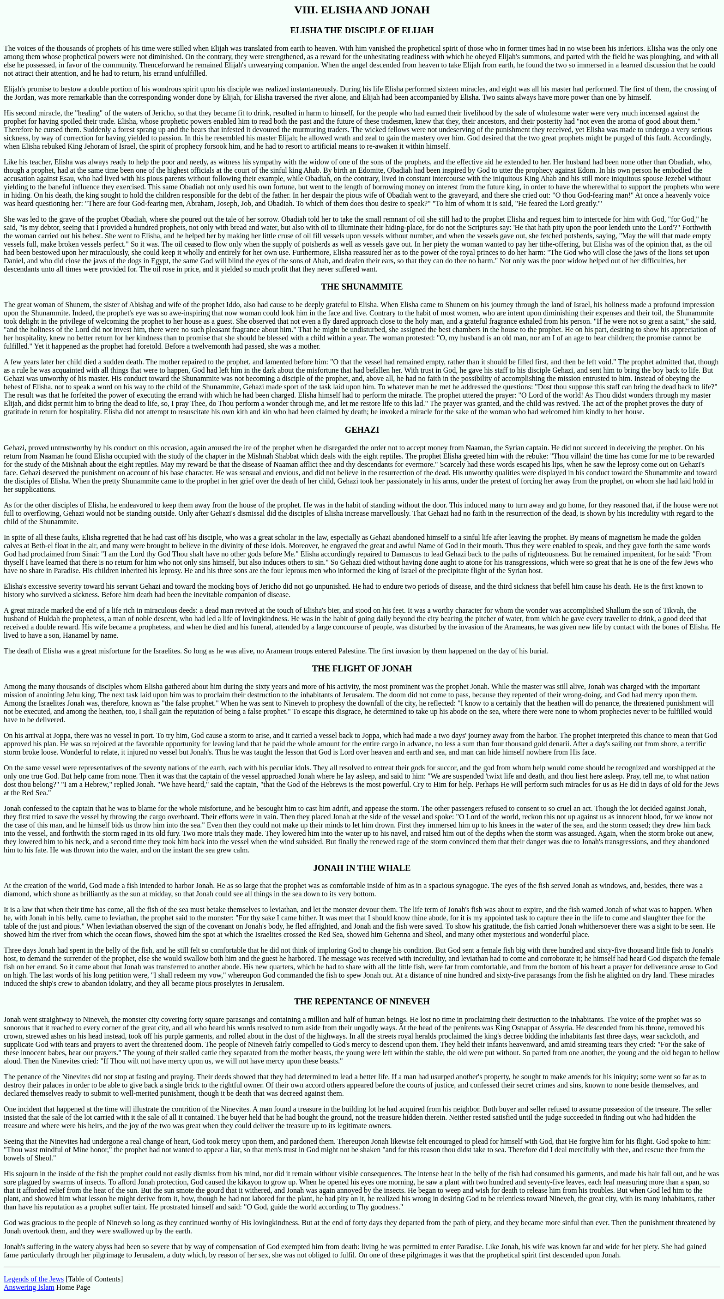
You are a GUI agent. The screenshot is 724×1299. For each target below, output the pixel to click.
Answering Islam (29, 1287)
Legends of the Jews (34, 1279)
